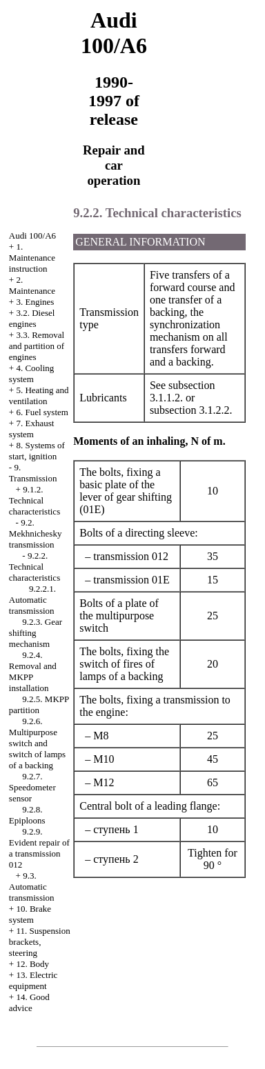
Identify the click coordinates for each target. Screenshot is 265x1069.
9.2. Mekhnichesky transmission (35, 533)
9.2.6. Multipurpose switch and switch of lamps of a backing (37, 743)
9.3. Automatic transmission (32, 886)
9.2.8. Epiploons (27, 815)
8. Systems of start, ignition (37, 450)
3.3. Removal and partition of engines (36, 346)
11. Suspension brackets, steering (39, 942)
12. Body (32, 964)
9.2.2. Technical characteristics (34, 566)
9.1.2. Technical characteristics (34, 500)
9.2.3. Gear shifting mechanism (35, 633)
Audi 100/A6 (32, 235)
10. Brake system (30, 914)
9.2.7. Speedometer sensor (32, 787)
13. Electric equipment (33, 980)
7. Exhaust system (31, 428)
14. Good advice (29, 1002)
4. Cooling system (32, 373)
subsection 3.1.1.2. (182, 391)
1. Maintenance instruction (32, 257)
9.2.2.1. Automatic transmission (32, 599)
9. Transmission (33, 472)
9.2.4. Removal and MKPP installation (33, 671)
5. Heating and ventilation (39, 395)
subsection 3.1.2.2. (191, 410)
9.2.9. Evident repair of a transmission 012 (39, 848)
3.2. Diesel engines (32, 318)
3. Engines (35, 302)
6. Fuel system (42, 412)
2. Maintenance (32, 285)
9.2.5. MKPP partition (39, 704)
